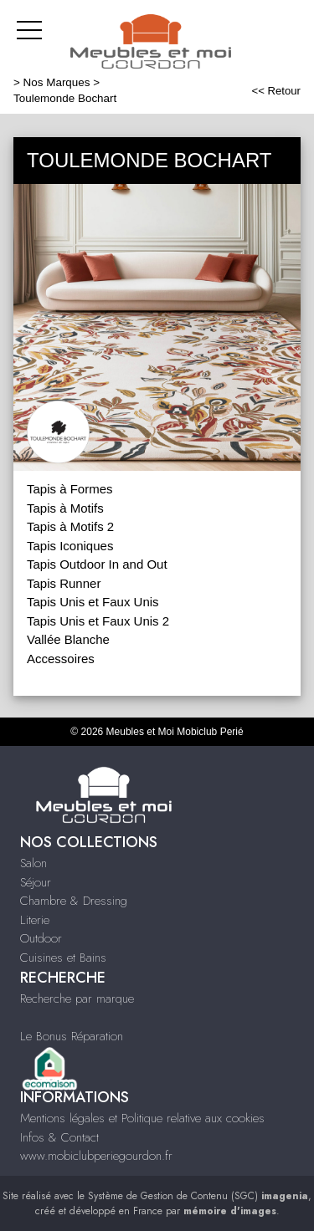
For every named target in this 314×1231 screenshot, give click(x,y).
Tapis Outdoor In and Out (97, 564)
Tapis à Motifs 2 (70, 526)
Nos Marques (56, 82)
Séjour (35, 882)
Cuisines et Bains (63, 957)
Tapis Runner (63, 583)
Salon (33, 863)
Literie (34, 920)
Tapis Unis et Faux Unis (93, 602)
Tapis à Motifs (65, 508)
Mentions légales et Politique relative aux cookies (142, 1118)
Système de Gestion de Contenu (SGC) (198, 1195)
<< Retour (276, 90)
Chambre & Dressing (73, 900)
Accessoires (61, 658)
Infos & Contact (59, 1137)
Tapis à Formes (70, 489)
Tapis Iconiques (70, 546)
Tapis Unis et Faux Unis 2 (98, 621)
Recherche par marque (77, 998)
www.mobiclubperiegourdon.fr (96, 1156)
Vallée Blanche (68, 639)
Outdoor (41, 938)
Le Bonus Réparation (71, 1036)
